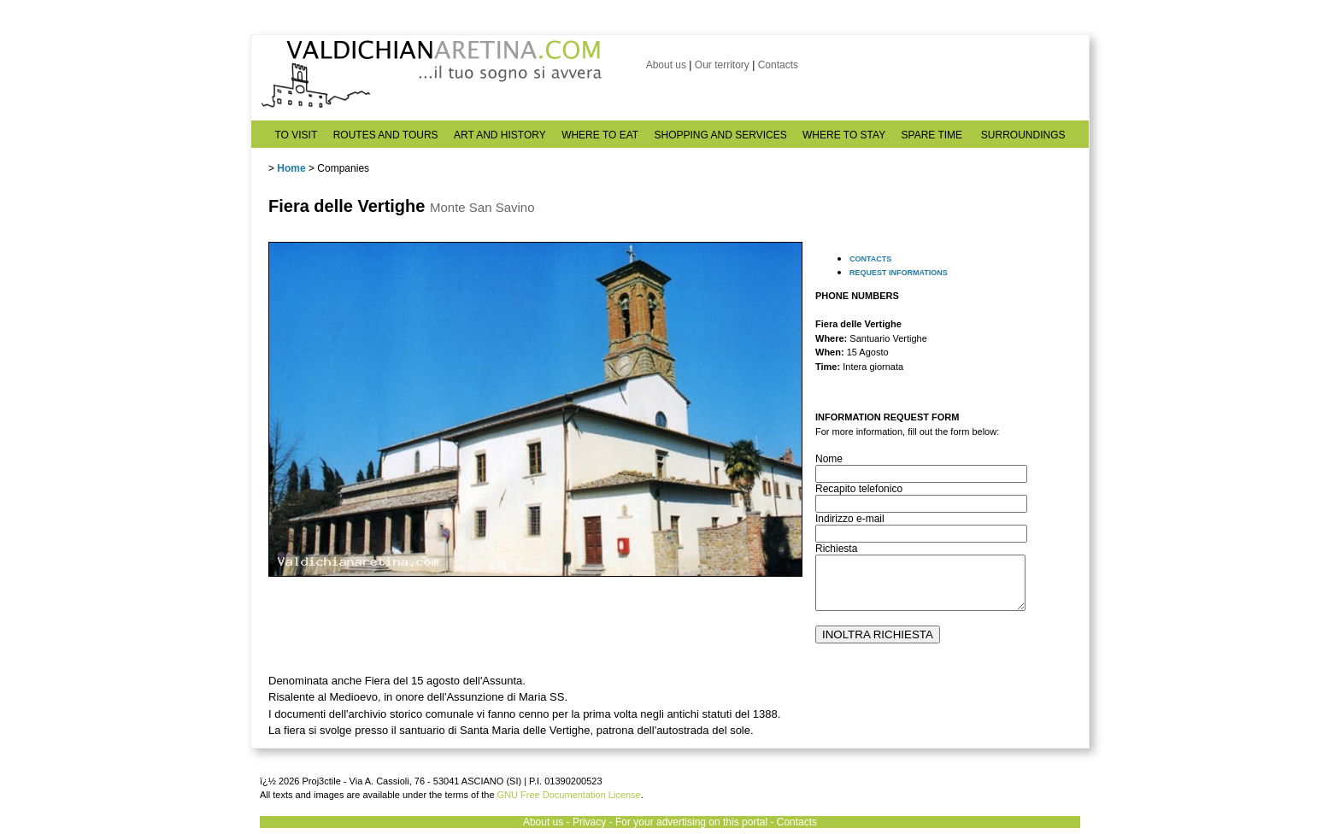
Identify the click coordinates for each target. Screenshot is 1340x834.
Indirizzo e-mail (850, 519)
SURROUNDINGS (1023, 135)
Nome (829, 459)
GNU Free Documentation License (569, 795)
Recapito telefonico (858, 489)
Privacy (589, 822)
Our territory (722, 65)
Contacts (778, 65)
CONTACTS (870, 259)
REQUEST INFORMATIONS (898, 272)
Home (291, 168)
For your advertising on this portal (691, 822)
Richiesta (836, 549)
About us (666, 65)
